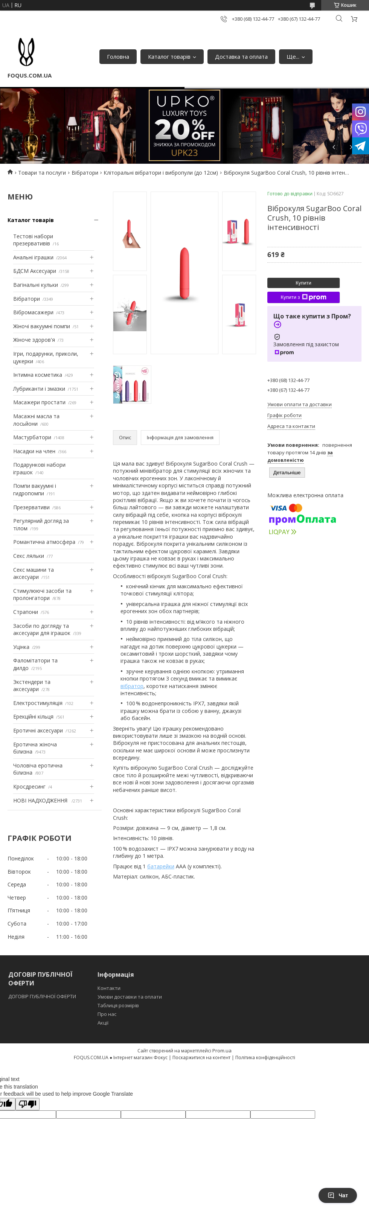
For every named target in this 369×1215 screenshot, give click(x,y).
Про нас (107, 1014)
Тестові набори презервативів (33, 240)
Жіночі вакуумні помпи (41, 326)
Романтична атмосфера (44, 541)
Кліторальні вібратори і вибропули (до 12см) (161, 172)
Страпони (25, 611)
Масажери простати (39, 402)
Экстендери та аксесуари (31, 685)
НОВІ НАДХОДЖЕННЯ (41, 800)
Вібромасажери (33, 312)
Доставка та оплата (241, 56)
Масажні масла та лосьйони (36, 420)
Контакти (109, 988)
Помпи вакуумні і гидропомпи (34, 489)
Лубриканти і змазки (39, 388)
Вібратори (85, 172)
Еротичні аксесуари (38, 730)
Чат (338, 1195)
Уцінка (21, 646)
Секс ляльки (28, 555)
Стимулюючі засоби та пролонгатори (42, 594)
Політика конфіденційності (265, 1057)
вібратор (131, 686)
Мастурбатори (32, 437)
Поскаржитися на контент (201, 1057)
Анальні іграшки (33, 257)
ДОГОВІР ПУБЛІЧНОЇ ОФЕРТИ (42, 996)
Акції (103, 1022)
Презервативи (31, 507)
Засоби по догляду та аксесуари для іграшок (41, 629)
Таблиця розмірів (118, 1005)
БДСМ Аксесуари (34, 270)
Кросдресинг (29, 786)
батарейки (160, 866)
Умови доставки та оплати (130, 996)
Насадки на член (34, 451)
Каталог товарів (169, 56)
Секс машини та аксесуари (33, 573)
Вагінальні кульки (35, 284)
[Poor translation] (27, 1104)
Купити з (303, 297)
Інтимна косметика (37, 374)
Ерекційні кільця (33, 716)
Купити (303, 283)
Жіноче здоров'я (34, 339)
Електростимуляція (38, 702)
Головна (118, 56)
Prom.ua (222, 1050)
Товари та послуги (42, 172)
